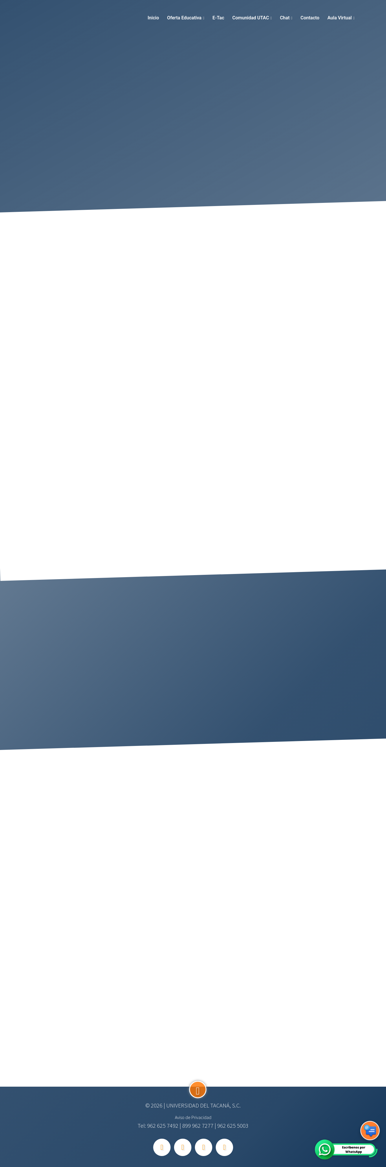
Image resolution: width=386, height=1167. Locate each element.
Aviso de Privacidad (193, 1117)
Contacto (310, 18)
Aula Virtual (340, 18)
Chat (285, 18)
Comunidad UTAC (250, 18)
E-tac (218, 18)
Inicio (153, 18)
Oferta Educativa (184, 18)
